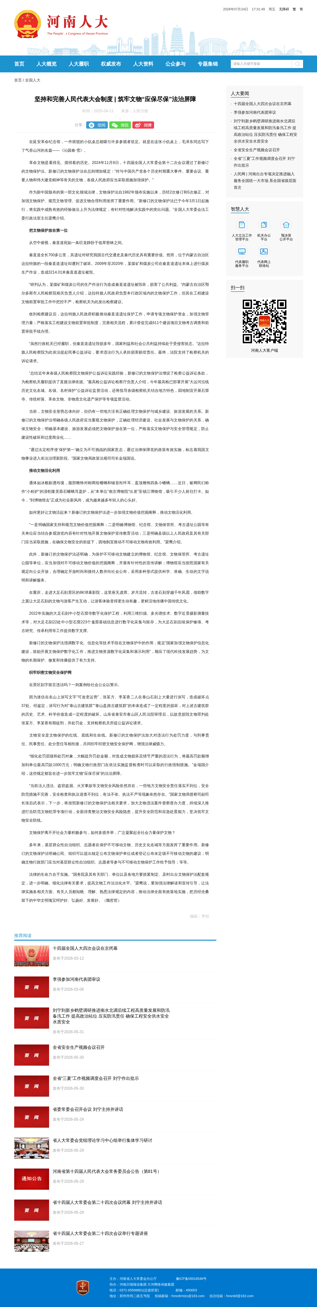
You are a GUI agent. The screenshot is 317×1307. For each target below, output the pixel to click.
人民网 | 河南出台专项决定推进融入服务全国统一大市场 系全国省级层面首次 (265, 180)
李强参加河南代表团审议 (76, 979)
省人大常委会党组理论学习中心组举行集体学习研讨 (102, 1140)
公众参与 (175, 64)
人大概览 (46, 64)
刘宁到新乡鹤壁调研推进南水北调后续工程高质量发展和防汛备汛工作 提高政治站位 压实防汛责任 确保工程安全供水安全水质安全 (111, 1016)
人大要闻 (240, 93)
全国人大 (32, 80)
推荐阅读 (23, 935)
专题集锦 (208, 64)
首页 (19, 64)
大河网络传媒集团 (160, 1284)
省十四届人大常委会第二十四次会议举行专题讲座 (100, 1233)
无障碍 (284, 9)
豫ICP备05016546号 (191, 1279)
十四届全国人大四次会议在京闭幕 (85, 948)
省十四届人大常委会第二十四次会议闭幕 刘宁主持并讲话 (107, 1202)
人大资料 (143, 64)
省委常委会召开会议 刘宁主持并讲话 (88, 1109)
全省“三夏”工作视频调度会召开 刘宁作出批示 (96, 1078)
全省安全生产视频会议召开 (79, 1047)
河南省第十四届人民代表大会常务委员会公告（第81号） (107, 1171)
